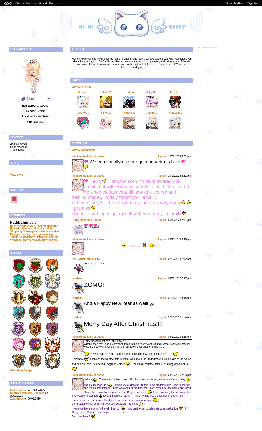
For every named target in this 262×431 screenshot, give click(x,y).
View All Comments (83, 150)
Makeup (36, 239)
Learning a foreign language (36, 234)
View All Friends (81, 86)
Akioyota (129, 112)
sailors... (106, 112)
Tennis (14, 237)
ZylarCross (17, 398)
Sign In (252, 3)
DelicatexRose (235, 3)
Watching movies (20, 239)
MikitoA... (83, 112)
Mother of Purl (19, 390)
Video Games (42, 231)
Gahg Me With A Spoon (87, 220)
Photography (27, 237)
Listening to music (47, 237)
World (43, 3)
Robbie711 (106, 92)
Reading (41, 225)
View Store (16, 174)
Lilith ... (152, 112)
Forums (31, 3)
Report (162, 156)
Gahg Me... (152, 92)
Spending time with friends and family (34, 227)
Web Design (27, 225)
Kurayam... (175, 112)
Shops (19, 3)
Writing (49, 228)
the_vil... (175, 92)
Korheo (129, 92)
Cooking (28, 231)
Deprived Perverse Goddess (27, 393)
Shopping (16, 231)
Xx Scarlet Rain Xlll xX (86, 259)
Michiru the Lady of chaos (88, 156)
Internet (15, 225)
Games (54, 3)
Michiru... (83, 92)
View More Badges (21, 370)
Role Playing (50, 239)
